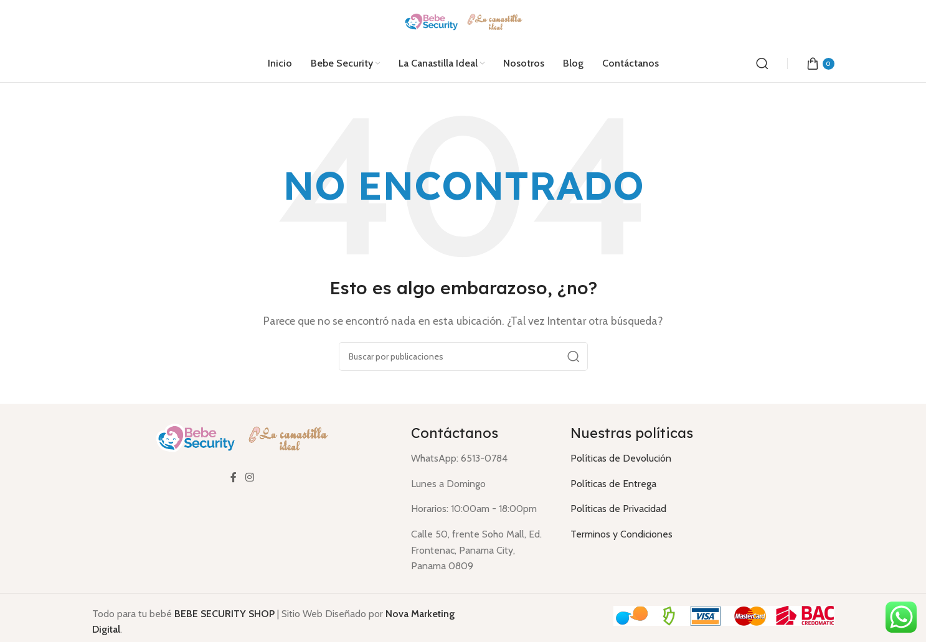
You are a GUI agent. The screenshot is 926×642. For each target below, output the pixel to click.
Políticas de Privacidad (618, 508)
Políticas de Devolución (620, 458)
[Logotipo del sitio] (463, 21)
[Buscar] (762, 63)
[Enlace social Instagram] (249, 478)
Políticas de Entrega (613, 484)
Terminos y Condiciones (621, 534)
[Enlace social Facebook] (233, 478)
